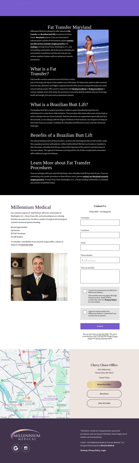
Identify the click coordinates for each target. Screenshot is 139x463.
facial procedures (79, 89)
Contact (111, 8)
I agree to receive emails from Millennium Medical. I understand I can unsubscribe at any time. (102, 313)
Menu (123, 8)
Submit (100, 326)
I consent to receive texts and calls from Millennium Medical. (102, 296)
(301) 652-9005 (27, 245)
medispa (34, 47)
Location (100, 8)
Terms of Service (101, 338)
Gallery (74, 8)
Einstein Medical (107, 445)
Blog (65, 8)
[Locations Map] (35, 383)
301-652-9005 (87, 8)
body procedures (96, 89)
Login (103, 450)
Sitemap (83, 450)
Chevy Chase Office (104, 365)
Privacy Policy (111, 300)
